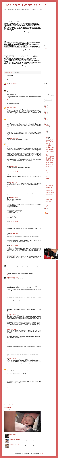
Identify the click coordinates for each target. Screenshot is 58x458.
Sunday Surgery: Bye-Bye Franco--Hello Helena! (49, 185)
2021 (46, 111)
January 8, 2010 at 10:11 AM (12, 255)
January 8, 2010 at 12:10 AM (14, 171)
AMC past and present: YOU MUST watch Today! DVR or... (49, 202)
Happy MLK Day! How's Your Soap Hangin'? (50, 170)
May (46, 133)
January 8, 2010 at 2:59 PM (12, 329)
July (46, 131)
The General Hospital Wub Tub (25, 5)
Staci (7, 143)
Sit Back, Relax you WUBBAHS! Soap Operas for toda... (50, 147)
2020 (46, 112)
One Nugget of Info (7, 407)
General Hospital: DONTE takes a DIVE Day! (49, 143)
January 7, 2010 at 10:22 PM (14, 102)
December (47, 125)
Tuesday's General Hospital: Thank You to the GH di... (49, 149)
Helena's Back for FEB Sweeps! (49, 187)
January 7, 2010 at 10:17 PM (14, 83)
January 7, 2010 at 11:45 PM (14, 138)
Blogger (41, 453)
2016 (46, 117)
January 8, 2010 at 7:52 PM (12, 358)
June (46, 132)
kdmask (8, 83)
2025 (46, 106)
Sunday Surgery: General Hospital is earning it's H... (50, 140)
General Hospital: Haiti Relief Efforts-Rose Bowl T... (50, 174)
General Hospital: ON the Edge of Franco (49, 196)
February (47, 137)
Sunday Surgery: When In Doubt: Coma (14, 439)
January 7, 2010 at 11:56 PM (12, 143)
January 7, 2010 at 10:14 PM (14, 78)
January (47, 138)
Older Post (39, 403)
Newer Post (6, 403)
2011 (46, 123)
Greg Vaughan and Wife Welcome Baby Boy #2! (49, 166)
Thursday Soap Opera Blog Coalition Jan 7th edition (49, 194)
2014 (46, 119)
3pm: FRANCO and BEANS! (49, 184)
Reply (7, 80)
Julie (7, 329)
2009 (46, 208)
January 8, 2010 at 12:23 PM (13, 282)
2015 (46, 118)
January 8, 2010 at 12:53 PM (12, 304)
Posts (46, 99)
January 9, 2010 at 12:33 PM (14, 377)
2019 (46, 113)
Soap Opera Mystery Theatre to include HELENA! (50, 159)
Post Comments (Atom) (11, 404)
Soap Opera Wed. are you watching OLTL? (49, 164)
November (47, 126)
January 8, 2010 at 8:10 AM (13, 182)
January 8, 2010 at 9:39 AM (14, 245)
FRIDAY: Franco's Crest (49, 189)
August (47, 130)
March (47, 136)
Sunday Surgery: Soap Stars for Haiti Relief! (49, 172)
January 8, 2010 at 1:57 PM (12, 314)
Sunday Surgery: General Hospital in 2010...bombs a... (49, 206)
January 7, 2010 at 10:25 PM (13, 107)
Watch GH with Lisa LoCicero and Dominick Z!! (50, 145)
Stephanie (8, 277)
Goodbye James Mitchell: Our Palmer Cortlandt (50, 157)
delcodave (47, 212)
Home (23, 403)
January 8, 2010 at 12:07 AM (14, 166)
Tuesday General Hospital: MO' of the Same (49, 168)
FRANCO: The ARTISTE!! (49, 198)
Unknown (8, 107)
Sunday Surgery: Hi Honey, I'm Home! (14, 444)
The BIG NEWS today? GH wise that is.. (49, 178)
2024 (46, 107)
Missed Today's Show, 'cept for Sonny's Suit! (49, 163)
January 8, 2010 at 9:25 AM (14, 233)
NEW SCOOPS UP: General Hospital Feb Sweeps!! (49, 161)
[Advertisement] (48, 28)
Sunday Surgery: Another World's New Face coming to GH (50, 155)
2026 (46, 105)
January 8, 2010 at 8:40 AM (14, 197)
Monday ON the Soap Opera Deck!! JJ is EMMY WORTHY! (49, 152)
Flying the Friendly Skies (12, 434)
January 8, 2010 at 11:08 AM (14, 277)
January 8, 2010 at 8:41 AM (14, 221)
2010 (46, 124)
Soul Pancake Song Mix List (49, 141)
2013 (46, 120)
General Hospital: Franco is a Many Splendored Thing (50, 192)
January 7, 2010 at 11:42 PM (14, 131)
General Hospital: (48, 179)
